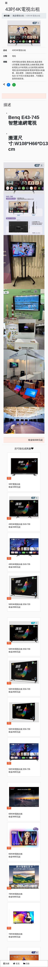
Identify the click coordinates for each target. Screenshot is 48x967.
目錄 (7, 16)
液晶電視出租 (18, 16)
